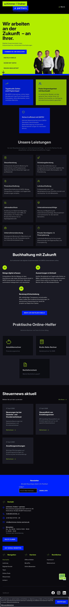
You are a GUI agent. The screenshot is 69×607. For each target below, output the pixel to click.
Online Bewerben (30, 566)
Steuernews (6, 577)
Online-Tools (6, 573)
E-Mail (21, 487)
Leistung (5, 563)
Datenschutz (51, 563)
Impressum (50, 560)
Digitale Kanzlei (7, 566)
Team (4, 570)
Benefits (27, 563)
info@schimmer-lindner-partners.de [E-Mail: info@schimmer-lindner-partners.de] (17, 522)
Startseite (6, 560)
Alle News (62, 399)
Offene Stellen (29, 560)
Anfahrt (5, 580)
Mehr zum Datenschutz (7, 605)
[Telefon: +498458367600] (12, 514)
